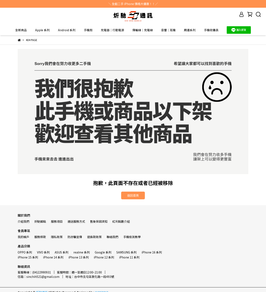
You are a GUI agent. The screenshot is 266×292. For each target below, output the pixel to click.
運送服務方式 (76, 221)
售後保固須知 (98, 221)
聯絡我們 (112, 237)
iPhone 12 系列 (104, 257)
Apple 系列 (42, 30)
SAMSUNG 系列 (126, 252)
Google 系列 (103, 252)
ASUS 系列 (61, 252)
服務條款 (40, 237)
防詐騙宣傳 (75, 237)
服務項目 (57, 221)
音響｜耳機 (168, 30)
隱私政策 (57, 237)
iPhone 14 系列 (53, 257)
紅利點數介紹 (121, 221)
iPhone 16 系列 (152, 252)
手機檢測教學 (132, 237)
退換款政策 (94, 237)
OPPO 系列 (25, 252)
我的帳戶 (23, 237)
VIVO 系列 (43, 252)
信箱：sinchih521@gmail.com (38, 277)
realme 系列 (81, 252)
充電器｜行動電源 (112, 30)
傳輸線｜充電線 (142, 30)
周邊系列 (190, 30)
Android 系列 (66, 30)
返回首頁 (133, 195)
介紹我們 (23, 221)
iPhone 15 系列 (28, 257)
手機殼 (88, 30)
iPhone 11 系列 (129, 257)
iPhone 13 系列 (78, 257)
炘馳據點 (40, 221)
